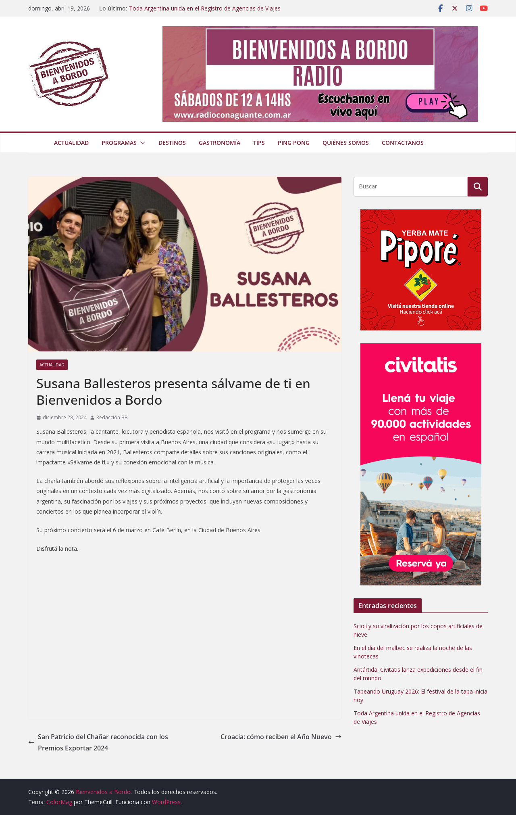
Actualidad (71, 142)
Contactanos (403, 142)
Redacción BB (112, 417)
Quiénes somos (345, 142)
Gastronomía (219, 142)
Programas (119, 142)
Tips (259, 142)
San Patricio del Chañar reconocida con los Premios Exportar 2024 (98, 742)
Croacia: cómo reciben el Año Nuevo (281, 736)
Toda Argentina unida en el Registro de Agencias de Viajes (205, 8)
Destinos (172, 142)
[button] (141, 142)
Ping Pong (294, 142)
